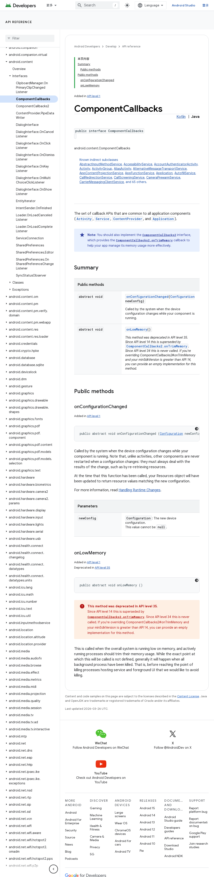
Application (164, 173)
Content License (188, 696)
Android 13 (147, 822)
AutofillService (184, 173)
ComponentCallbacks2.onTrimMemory (144, 240)
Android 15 (147, 808)
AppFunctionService (139, 173)
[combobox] (97, 5)
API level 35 (102, 567)
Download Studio (171, 847)
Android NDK (173, 856)
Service (102, 219)
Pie (142, 851)
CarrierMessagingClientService (101, 182)
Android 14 (147, 815)
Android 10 (147, 844)
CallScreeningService (129, 177)
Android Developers (87, 46)
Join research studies (198, 845)
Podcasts (71, 859)
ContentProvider (127, 219)
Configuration (182, 296)
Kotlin (181, 117)
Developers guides (172, 829)
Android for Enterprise (73, 821)
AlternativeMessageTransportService (160, 169)
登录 (205, 5)
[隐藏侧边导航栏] (53, 869)
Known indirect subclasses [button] (139, 171)
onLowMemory (136, 329)
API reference (18, 22)
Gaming (96, 808)
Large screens (120, 814)
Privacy (95, 847)
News (69, 844)
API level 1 (93, 96)
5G (92, 854)
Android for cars (123, 842)
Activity (84, 169)
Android (71, 813)
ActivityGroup (102, 169)
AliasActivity (122, 169)
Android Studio (183, 5)
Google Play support (197, 834)
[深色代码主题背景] (196, 428)
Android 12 (147, 829)
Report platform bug (198, 810)
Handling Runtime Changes (139, 490)
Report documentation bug (198, 822)
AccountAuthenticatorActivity (176, 164)
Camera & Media (97, 838)
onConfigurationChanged (147, 296)
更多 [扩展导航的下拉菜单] (49, 5)
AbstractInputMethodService (100, 164)
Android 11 (147, 836)
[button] (29, 47)
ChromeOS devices (123, 832)
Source (70, 837)
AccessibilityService (138, 164)
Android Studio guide (173, 818)
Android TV (123, 852)
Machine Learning (96, 817)
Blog (68, 852)
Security (71, 830)
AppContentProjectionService (101, 173)
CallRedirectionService (95, 177)
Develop (111, 46)
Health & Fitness (96, 827)
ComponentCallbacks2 (159, 235)
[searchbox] (29, 38)
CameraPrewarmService (163, 177)
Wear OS (121, 823)
